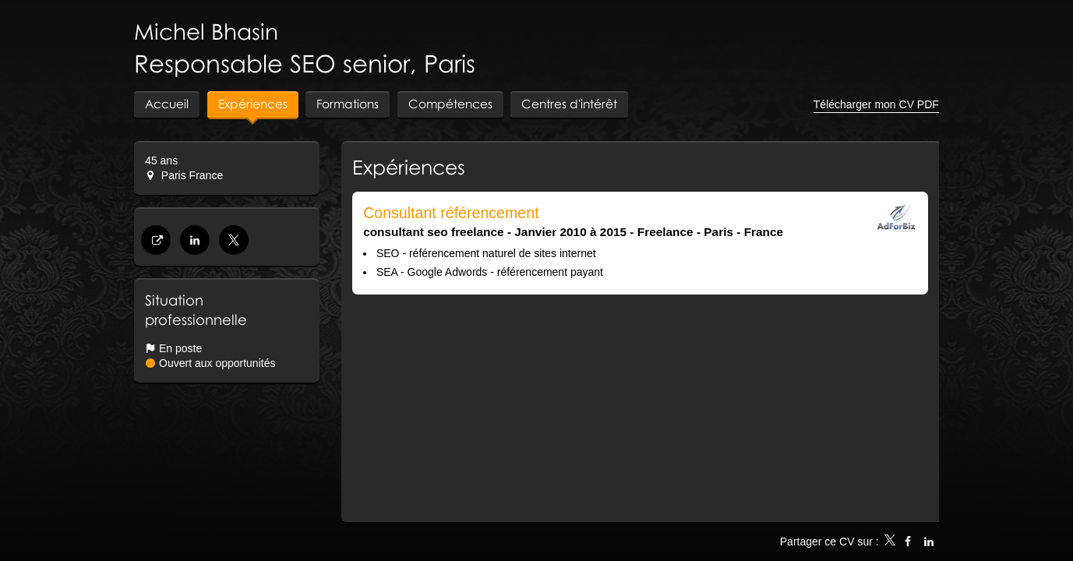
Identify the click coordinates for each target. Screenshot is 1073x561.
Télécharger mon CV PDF (876, 104)
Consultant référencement (450, 212)
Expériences (408, 167)
